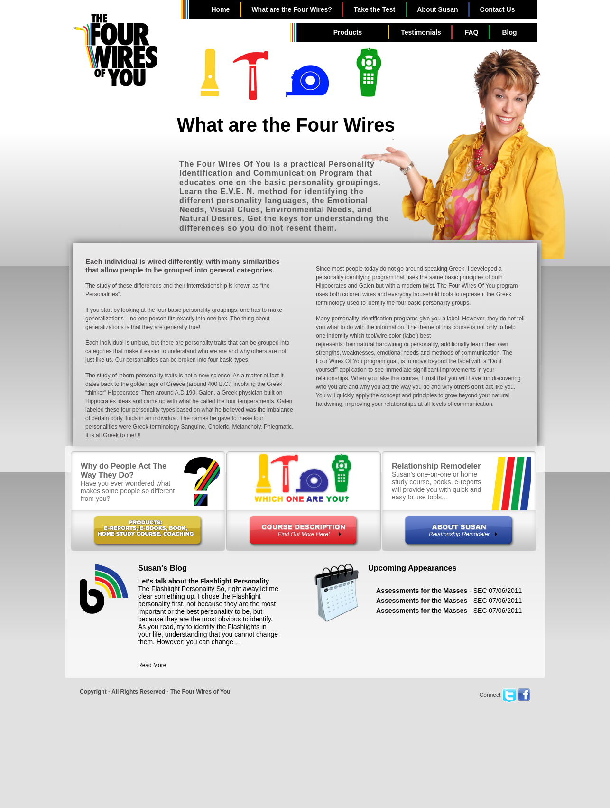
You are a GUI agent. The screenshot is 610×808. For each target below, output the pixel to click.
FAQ (472, 32)
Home (220, 9)
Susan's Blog (162, 568)
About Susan (437, 9)
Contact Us (497, 9)
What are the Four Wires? (291, 9)
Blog (509, 32)
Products (347, 32)
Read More (152, 665)
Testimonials (421, 32)
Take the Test (374, 9)
